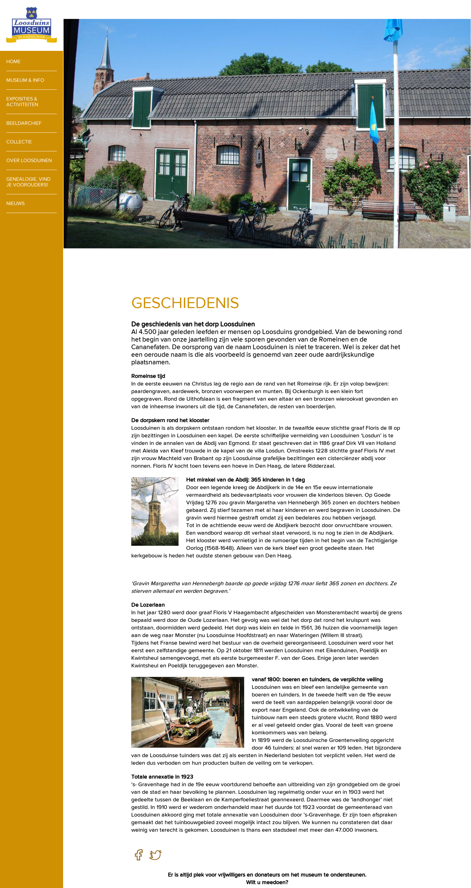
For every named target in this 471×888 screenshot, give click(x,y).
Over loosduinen (29, 160)
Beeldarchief (24, 123)
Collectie (19, 142)
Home (13, 61)
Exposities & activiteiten (22, 101)
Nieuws (15, 203)
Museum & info (25, 80)
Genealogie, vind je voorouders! (28, 182)
